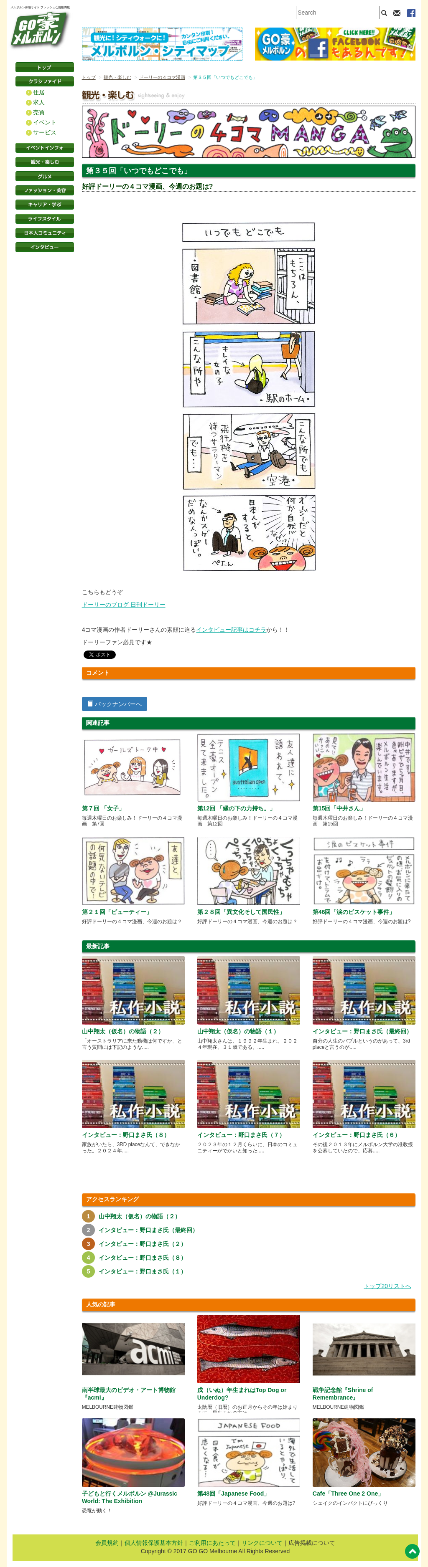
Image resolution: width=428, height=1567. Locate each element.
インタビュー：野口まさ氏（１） (142, 1271)
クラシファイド (44, 81)
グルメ (44, 176)
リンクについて (262, 1542)
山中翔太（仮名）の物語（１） (238, 1031)
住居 (39, 92)
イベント (44, 122)
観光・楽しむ (44, 162)
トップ (89, 77)
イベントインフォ (44, 148)
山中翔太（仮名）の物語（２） (123, 1031)
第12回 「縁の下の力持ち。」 (236, 808)
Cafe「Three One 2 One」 (348, 1493)
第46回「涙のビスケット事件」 (354, 912)
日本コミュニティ (44, 233)
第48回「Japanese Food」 (233, 1493)
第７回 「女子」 (103, 808)
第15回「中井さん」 (339, 808)
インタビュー (44, 247)
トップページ (44, 67)
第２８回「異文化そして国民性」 (241, 912)
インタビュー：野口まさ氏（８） (126, 1135)
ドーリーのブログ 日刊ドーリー (124, 604)
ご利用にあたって (212, 1542)
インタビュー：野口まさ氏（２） (142, 1243)
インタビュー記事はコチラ (231, 629)
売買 (39, 112)
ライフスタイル (44, 219)
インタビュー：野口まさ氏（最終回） (362, 1031)
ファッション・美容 (44, 190)
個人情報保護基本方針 (154, 1542)
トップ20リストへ (387, 1286)
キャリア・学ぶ (44, 205)
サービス (44, 132)
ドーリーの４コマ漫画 (162, 77)
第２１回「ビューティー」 (117, 912)
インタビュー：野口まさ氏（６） (356, 1135)
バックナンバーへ (114, 704)
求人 (39, 102)
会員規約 (107, 1542)
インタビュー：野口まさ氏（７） (241, 1135)
